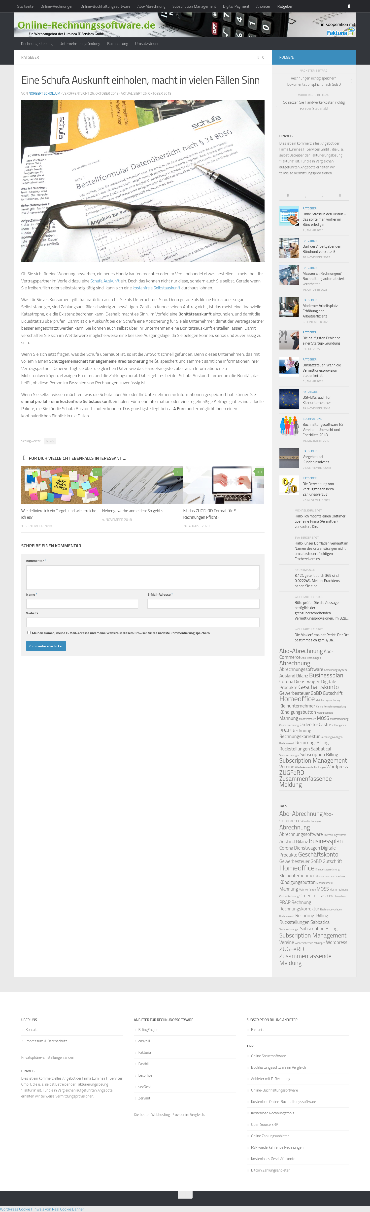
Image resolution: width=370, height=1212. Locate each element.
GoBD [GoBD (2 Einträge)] (316, 693)
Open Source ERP (264, 1124)
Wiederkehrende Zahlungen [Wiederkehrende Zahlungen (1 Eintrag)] (310, 767)
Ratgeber (285, 6)
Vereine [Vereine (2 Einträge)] (286, 766)
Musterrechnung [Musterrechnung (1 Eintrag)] (339, 719)
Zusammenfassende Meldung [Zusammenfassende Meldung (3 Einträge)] (305, 781)
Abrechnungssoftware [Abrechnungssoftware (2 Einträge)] (301, 669)
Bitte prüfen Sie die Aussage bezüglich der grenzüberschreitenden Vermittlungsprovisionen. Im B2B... (322, 610)
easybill (144, 1041)
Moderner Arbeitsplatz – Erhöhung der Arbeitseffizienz (322, 311)
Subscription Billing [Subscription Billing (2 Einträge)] (319, 754)
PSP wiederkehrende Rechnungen (277, 1147)
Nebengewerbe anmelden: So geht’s (134, 510)
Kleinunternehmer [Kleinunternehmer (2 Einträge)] (297, 705)
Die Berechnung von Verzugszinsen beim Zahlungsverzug (318, 489)
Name (31, 594)
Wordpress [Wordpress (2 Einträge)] (337, 766)
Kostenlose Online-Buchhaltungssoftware (283, 1101)
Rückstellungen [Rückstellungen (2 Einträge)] (294, 748)
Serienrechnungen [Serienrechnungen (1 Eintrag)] (289, 755)
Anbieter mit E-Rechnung (270, 1079)
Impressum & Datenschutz (46, 1041)
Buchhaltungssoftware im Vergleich (278, 1067)
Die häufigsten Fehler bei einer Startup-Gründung (322, 340)
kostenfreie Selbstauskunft (158, 287)
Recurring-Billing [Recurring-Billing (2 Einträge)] (312, 742)
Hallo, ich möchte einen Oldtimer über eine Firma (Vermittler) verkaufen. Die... (320, 521)
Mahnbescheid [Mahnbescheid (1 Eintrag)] (325, 713)
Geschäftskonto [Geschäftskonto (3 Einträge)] (318, 687)
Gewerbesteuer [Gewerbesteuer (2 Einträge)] (294, 861)
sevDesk (145, 1087)
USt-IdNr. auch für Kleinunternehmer (317, 399)
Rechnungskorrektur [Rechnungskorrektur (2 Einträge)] (299, 736)
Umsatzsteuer (147, 43)
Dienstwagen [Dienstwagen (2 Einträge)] (307, 681)
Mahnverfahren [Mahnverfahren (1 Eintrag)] (307, 719)
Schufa (50, 440)
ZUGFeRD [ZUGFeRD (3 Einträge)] (291, 772)
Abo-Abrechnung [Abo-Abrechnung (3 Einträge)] (301, 651)
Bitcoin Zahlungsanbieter (270, 1170)
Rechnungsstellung (37, 43)
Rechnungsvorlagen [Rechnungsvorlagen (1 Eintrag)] (331, 737)
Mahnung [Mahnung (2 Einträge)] (288, 718)
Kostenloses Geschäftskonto (273, 1159)
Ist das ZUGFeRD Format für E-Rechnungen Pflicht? (210, 513)
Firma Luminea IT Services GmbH (305, 149)
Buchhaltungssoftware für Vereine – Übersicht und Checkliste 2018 (323, 430)
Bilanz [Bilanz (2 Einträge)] (302, 675)
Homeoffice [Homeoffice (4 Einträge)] (297, 698)
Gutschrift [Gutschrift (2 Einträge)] (333, 693)
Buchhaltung (117, 43)
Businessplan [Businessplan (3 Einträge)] (326, 675)
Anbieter (263, 6)
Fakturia (144, 1052)
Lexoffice (145, 1075)
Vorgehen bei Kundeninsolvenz (316, 459)
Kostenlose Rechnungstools (272, 1113)
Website (32, 612)
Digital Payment (236, 6)
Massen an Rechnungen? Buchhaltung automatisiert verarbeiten (324, 279)
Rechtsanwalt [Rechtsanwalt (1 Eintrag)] (287, 743)
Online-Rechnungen (56, 6)
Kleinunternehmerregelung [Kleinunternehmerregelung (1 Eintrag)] (331, 706)
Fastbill (144, 1064)
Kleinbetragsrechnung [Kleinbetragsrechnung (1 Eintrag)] (328, 700)
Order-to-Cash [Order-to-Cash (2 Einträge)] (314, 724)
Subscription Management (194, 6)
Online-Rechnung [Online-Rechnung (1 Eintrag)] (289, 725)
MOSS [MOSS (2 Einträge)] (323, 718)
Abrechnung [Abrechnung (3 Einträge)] (294, 663)
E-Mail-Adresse (160, 594)
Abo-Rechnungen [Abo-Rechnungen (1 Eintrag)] (311, 658)
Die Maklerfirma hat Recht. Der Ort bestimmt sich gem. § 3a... (322, 637)
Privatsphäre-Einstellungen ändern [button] (48, 1057)
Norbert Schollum (45, 93)
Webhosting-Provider (168, 1114)
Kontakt (32, 1029)
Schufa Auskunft (105, 280)
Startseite (25, 6)
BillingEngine (148, 1029)
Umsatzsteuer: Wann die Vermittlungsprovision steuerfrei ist (322, 370)
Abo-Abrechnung (151, 6)
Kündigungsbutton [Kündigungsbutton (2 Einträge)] (297, 711)
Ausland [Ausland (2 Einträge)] (287, 675)
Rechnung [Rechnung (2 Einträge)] (301, 730)
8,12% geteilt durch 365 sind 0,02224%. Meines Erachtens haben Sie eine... (317, 581)
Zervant (144, 1098)
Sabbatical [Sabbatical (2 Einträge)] (321, 748)
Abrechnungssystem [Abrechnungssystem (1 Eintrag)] (335, 670)
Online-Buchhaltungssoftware (105, 6)
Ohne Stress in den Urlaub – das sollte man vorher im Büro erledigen (324, 219)
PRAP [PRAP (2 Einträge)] (285, 730)
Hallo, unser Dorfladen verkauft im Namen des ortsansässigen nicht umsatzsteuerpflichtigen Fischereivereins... (321, 551)
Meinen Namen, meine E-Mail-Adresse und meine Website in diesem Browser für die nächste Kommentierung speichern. (121, 632)
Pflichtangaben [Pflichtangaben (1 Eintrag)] (337, 725)
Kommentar (36, 560)
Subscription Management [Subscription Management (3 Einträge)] (313, 760)
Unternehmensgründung (80, 43)
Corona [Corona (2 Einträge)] (286, 681)
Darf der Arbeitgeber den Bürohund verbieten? (322, 248)
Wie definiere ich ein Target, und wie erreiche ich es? (52, 513)
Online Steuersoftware (268, 1056)
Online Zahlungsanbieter (270, 1136)
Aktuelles (310, 391)
